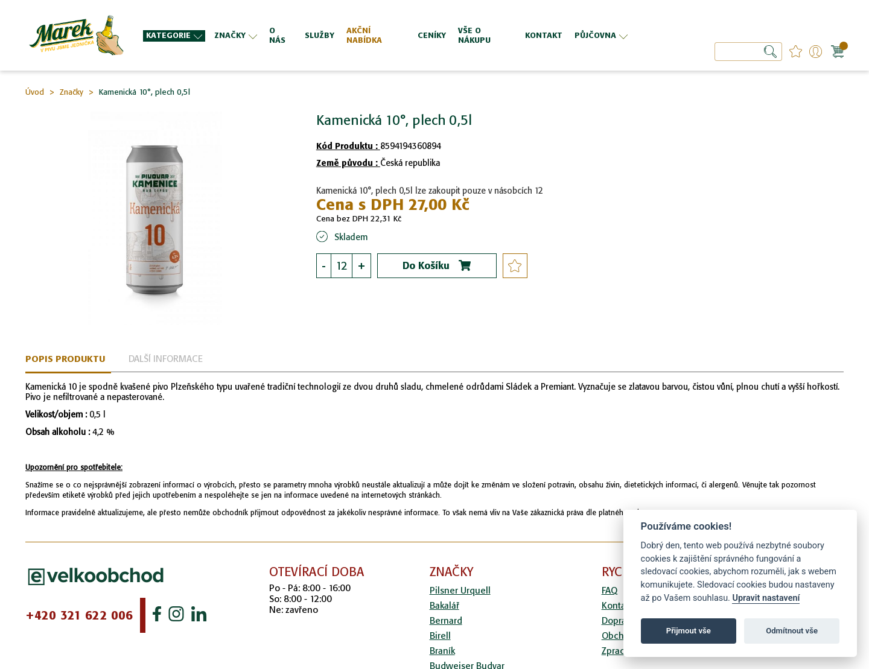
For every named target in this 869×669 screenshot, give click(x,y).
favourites (795, 51)
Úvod (34, 92)
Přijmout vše (688, 630)
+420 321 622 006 (79, 615)
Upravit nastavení (766, 598)
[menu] (387, 35)
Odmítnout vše (792, 630)
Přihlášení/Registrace (815, 51)
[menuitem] (174, 36)
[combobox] (748, 51)
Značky (71, 92)
